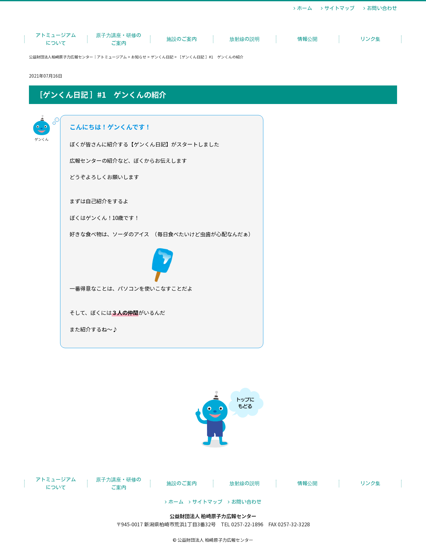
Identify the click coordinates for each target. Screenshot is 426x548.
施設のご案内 (181, 38)
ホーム (304, 8)
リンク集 (370, 38)
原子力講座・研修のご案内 (118, 39)
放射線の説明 (244, 38)
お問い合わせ (382, 8)
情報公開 (307, 38)
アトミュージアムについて (56, 39)
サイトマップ (339, 8)
